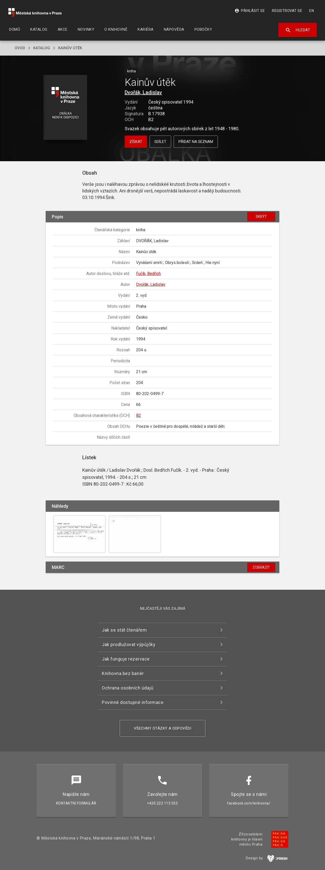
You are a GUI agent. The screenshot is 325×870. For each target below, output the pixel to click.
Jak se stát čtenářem (124, 630)
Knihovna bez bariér (123, 673)
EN (311, 11)
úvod (20, 48)
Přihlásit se (250, 10)
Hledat (297, 30)
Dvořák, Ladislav (143, 92)
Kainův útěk (70, 48)
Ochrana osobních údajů (127, 688)
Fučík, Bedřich (148, 273)
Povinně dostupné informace (133, 702)
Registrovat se (287, 11)
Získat (135, 141)
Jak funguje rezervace (126, 659)
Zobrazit (261, 567)
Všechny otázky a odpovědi (162, 728)
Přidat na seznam (195, 141)
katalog (41, 48)
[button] (65, 108)
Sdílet (160, 141)
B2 (138, 415)
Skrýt (261, 217)
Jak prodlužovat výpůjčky (128, 644)
